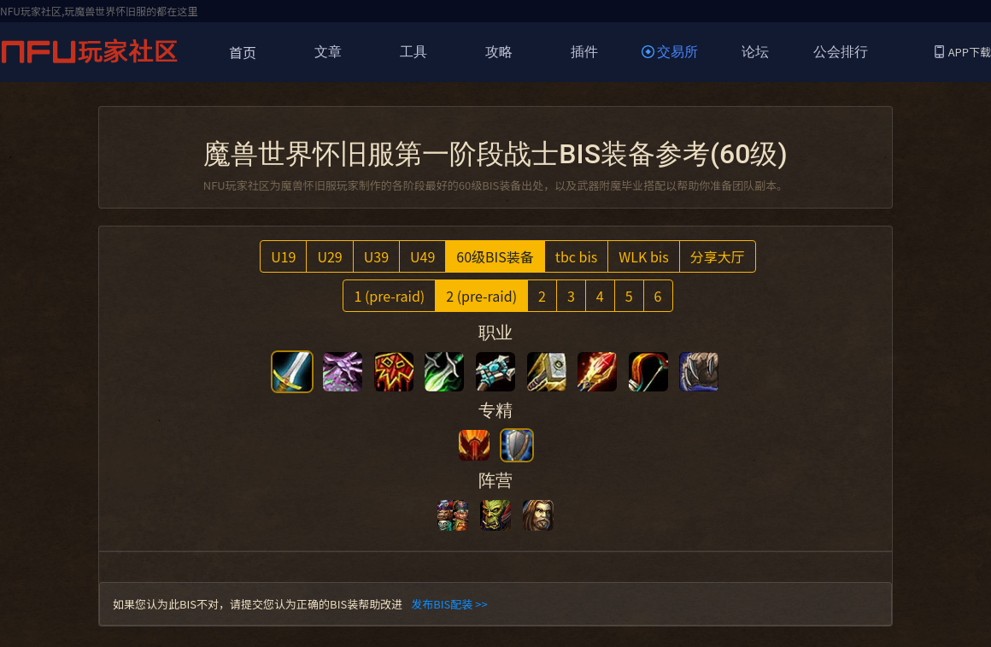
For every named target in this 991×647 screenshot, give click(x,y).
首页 (242, 52)
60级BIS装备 (495, 256)
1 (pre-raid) (389, 295)
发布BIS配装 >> (449, 604)
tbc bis (576, 256)
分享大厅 (717, 256)
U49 (422, 256)
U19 (283, 256)
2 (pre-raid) (481, 295)
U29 (329, 256)
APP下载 (963, 52)
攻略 (499, 52)
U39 (376, 256)
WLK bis (643, 256)
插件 (584, 52)
